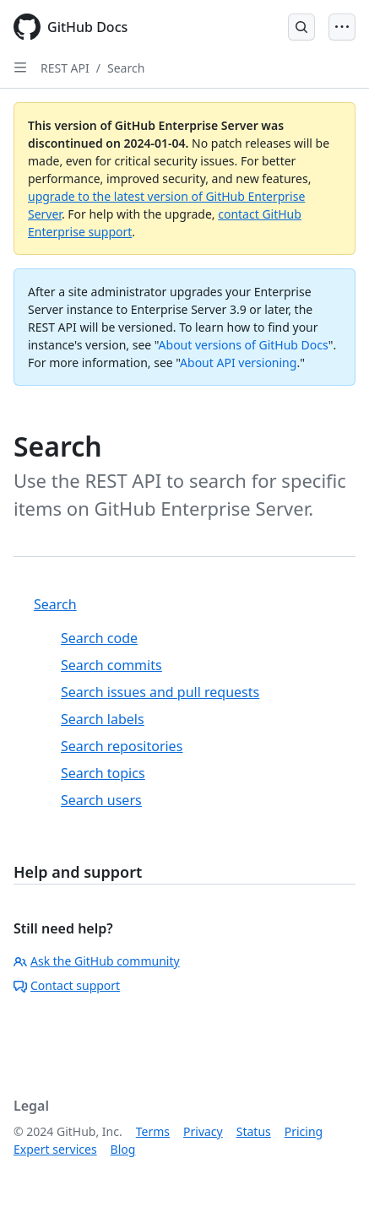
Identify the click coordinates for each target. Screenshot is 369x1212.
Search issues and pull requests (160, 692)
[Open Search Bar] (301, 27)
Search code (99, 638)
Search (125, 68)
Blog (123, 1149)
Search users (101, 800)
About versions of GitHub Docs (243, 345)
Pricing (304, 1131)
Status (253, 1131)
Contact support (67, 985)
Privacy (203, 1131)
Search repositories (121, 746)
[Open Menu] (341, 27)
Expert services (55, 1149)
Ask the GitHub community (97, 961)
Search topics (103, 773)
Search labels (102, 719)
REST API (65, 68)
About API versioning (238, 362)
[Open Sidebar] (20, 67)
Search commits (111, 665)
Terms (153, 1131)
